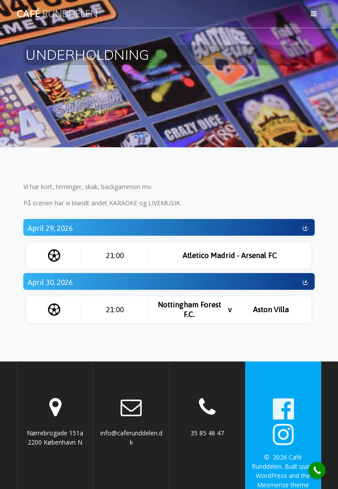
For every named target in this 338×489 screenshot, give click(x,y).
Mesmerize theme (283, 485)
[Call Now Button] (317, 470)
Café (57, 13)
